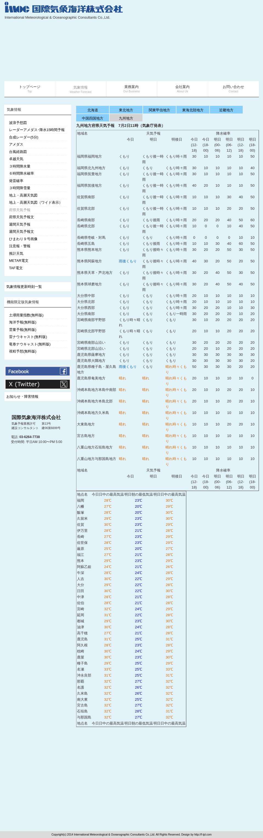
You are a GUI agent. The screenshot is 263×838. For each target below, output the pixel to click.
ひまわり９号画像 (23, 239)
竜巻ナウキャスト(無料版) (30, 344)
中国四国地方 (92, 118)
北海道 (92, 110)
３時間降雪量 (19, 188)
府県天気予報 (19, 210)
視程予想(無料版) (22, 351)
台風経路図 (18, 152)
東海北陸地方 (193, 110)
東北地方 (126, 110)
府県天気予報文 (21, 217)
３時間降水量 (19, 166)
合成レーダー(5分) (23, 137)
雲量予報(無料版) (22, 330)
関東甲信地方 (159, 110)
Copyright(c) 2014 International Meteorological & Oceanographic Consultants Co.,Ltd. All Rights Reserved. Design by (123, 834)
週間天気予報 (19, 224)
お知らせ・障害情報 (22, 396)
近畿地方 (226, 110)
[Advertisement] (206, 41)
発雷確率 (16, 181)
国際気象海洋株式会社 (36, 417)
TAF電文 (16, 268)
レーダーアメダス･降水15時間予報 (37, 130)
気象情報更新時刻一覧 (24, 287)
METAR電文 (18, 260)
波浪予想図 (18, 123)
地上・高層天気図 (23, 195)
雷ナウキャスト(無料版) (28, 337)
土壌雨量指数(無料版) (26, 315)
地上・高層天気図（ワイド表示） (35, 202)
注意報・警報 (19, 246)
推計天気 (16, 253)
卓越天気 (16, 159)
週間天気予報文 (21, 231)
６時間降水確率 (21, 173)
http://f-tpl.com (202, 834)
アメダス (16, 144)
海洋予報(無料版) (22, 322)
